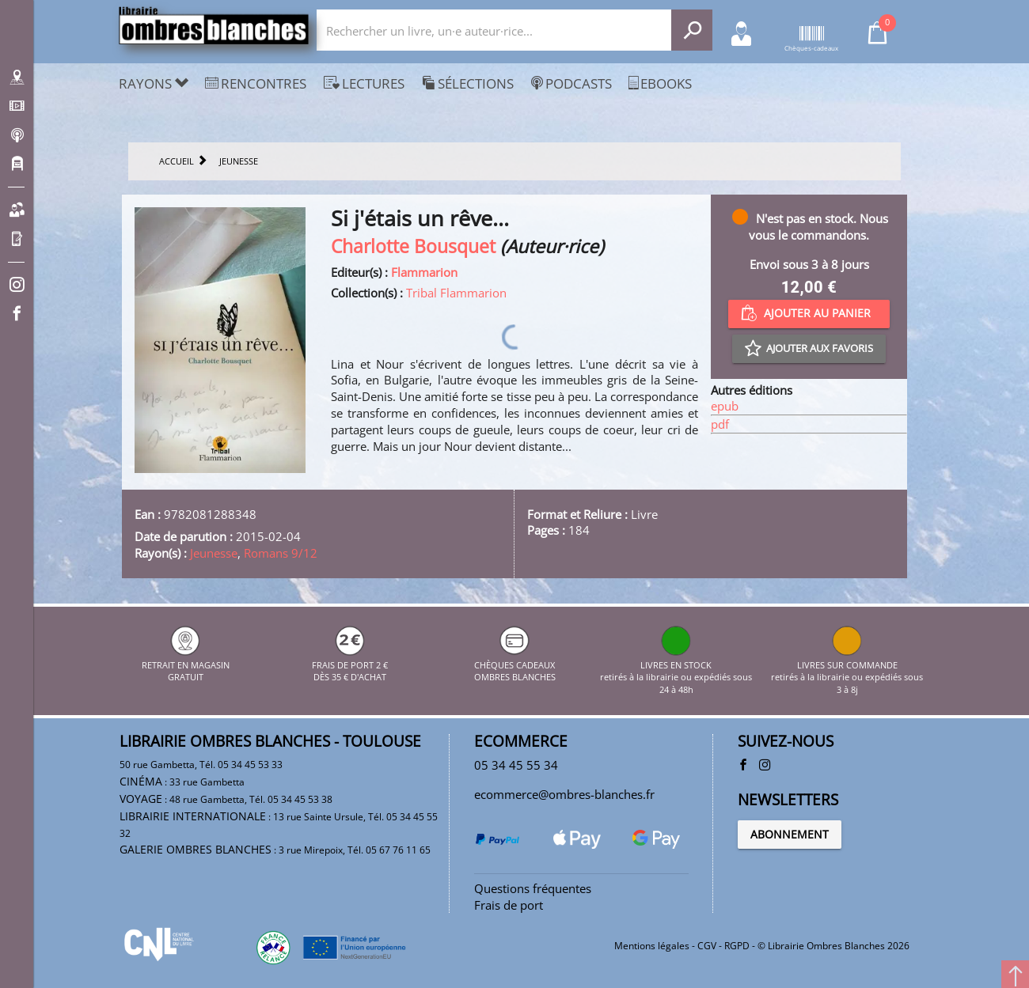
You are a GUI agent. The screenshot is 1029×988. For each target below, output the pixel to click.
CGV (706, 945)
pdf (720, 424)
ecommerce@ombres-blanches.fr (564, 794)
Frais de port (508, 905)
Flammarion (424, 272)
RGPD (737, 945)
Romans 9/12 (280, 553)
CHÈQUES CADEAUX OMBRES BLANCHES (515, 664)
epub (725, 406)
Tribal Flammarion (456, 293)
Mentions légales (651, 945)
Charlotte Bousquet (413, 246)
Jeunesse (213, 553)
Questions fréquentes (532, 888)
